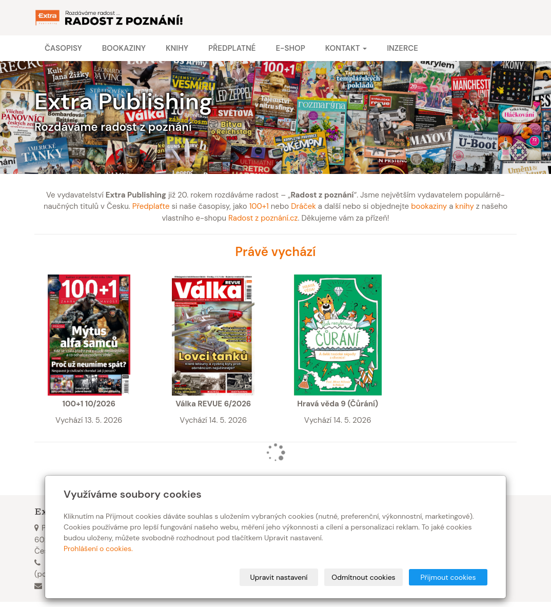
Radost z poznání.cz (263, 218)
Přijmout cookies (448, 577)
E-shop (290, 48)
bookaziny (429, 206)
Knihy (177, 48)
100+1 (259, 206)
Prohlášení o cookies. (98, 548)
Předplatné (231, 48)
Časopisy (63, 48)
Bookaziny (124, 48)
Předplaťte (151, 206)
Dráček (303, 206)
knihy (464, 206)
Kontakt (346, 48)
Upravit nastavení (279, 577)
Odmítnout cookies (363, 577)
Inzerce (402, 48)
